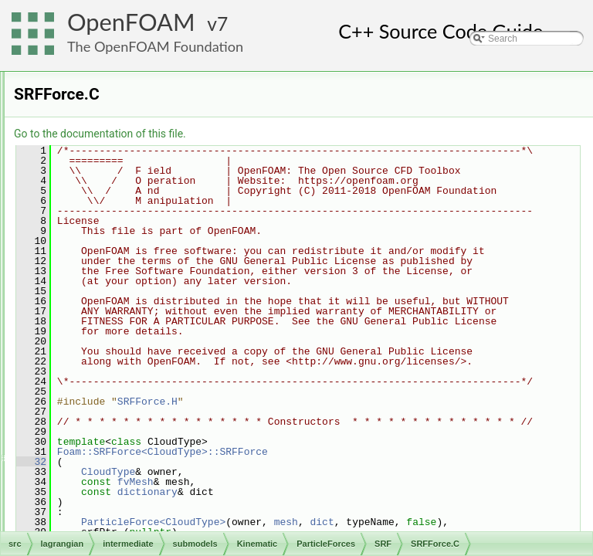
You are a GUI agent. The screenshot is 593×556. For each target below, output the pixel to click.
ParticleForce (152, 241)
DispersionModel (147, 88)
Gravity (139, 173)
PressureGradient (161, 258)
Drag (135, 139)
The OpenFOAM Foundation (155, 46)
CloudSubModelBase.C (148, 479)
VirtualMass (149, 343)
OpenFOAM (131, 22)
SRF (134, 292)
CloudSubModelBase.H (148, 496)
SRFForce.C (163, 309)
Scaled (139, 275)
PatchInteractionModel (159, 360)
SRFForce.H (163, 326)
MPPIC (115, 411)
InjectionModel (142, 105)
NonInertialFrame (161, 207)
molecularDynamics (116, 513)
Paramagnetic (153, 224)
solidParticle (101, 530)
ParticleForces (142, 122)
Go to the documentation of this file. (293, 133)
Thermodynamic (133, 462)
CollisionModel (143, 71)
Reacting (118, 428)
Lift (131, 190)
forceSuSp (146, 156)
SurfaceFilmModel (150, 394)
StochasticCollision (152, 377)
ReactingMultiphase (140, 445)
